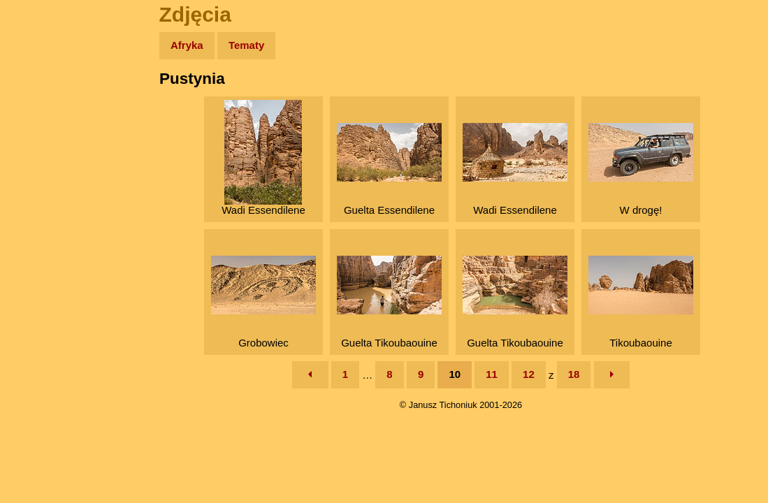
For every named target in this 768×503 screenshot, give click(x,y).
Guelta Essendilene (389, 169)
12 (529, 374)
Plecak (40, 234)
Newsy (40, 153)
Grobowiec (263, 302)
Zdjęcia (41, 127)
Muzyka (42, 207)
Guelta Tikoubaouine (389, 302)
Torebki (42, 288)
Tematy (246, 45)
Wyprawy (46, 99)
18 (574, 374)
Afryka (187, 45)
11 (492, 374)
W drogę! (640, 169)
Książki (41, 181)
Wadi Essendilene (263, 158)
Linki (35, 261)
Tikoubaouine (640, 302)
